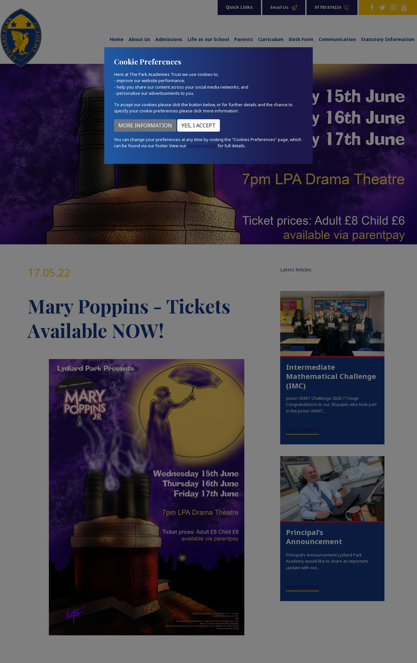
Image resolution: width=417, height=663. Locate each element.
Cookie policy (202, 146)
